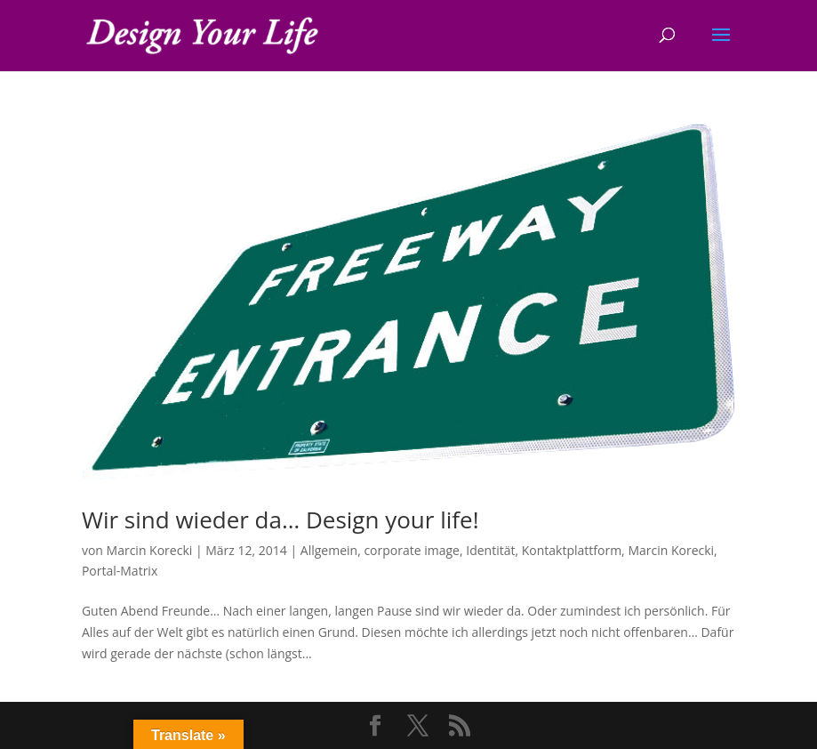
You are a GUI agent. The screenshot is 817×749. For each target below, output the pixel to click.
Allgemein (328, 550)
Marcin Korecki (150, 550)
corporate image (412, 550)
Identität (490, 550)
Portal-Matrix (119, 570)
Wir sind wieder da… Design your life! (280, 519)
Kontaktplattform (571, 550)
